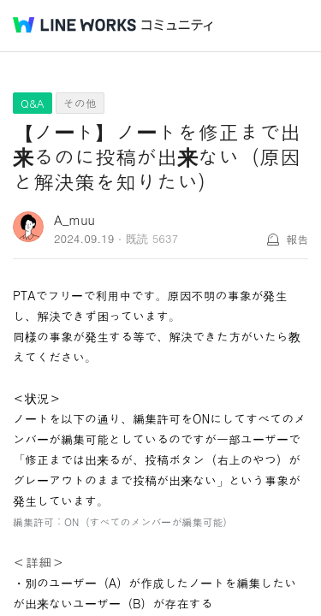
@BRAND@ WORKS (74, 25)
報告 (297, 239)
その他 (80, 103)
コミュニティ (177, 25)
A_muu (74, 219)
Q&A (33, 103)
